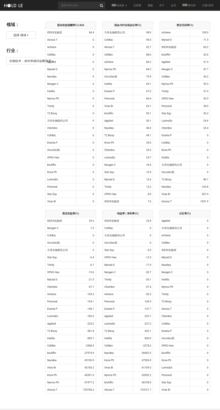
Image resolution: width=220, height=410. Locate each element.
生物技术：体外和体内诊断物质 (22, 61)
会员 (173, 5)
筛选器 (119, 5)
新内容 (189, 5)
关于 (161, 5)
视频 (150, 5)
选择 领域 (21, 35)
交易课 (137, 5)
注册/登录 (208, 5)
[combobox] (81, 5)
